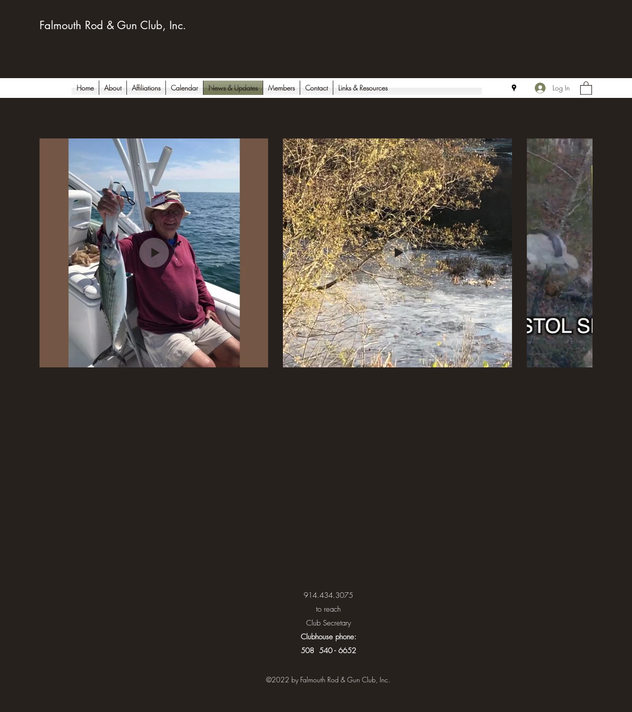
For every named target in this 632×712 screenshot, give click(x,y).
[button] (586, 88)
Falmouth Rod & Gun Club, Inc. (113, 25)
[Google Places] (514, 88)
